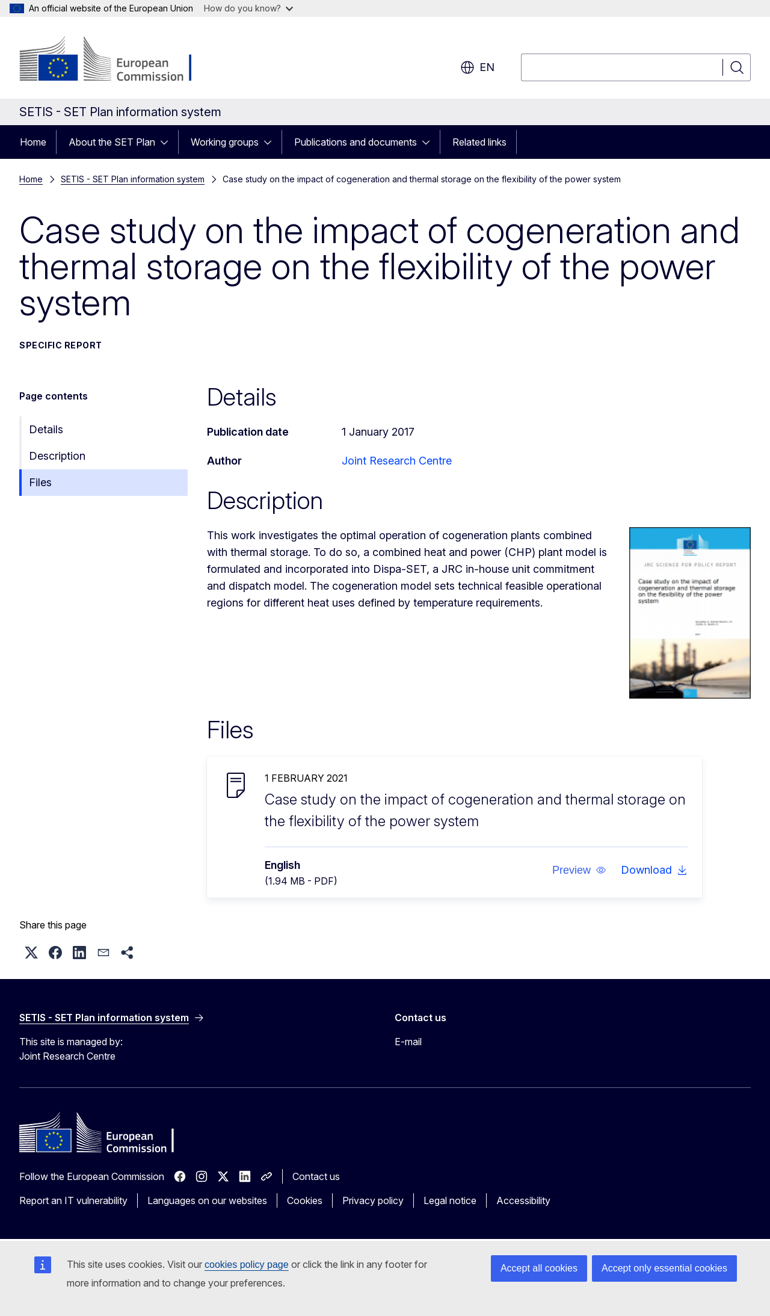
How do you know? (248, 8)
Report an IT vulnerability (73, 1200)
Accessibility (523, 1200)
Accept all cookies (539, 1268)
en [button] (477, 67)
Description (57, 455)
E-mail (408, 1042)
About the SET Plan (112, 142)
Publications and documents (355, 142)
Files (40, 482)
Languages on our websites (207, 1200)
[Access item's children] (168, 142)
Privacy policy (373, 1200)
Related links (479, 142)
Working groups (225, 142)
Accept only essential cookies (664, 1268)
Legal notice (450, 1200)
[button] (579, 870)
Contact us (316, 1176)
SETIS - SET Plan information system (133, 179)
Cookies (304, 1200)
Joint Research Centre (397, 460)
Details (46, 429)
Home (33, 142)
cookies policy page (247, 1264)
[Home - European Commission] (116, 60)
